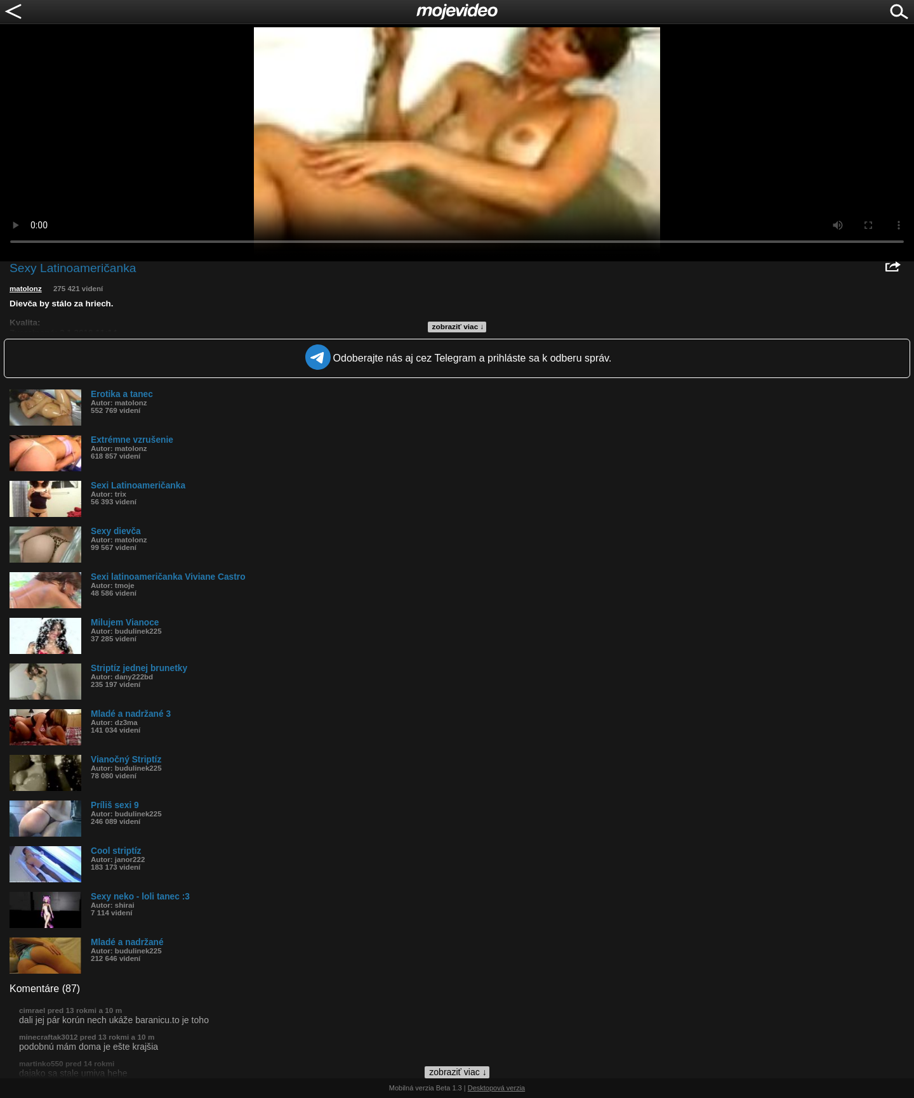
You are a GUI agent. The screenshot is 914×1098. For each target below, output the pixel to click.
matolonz (26, 288)
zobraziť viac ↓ (458, 326)
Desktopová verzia (497, 1088)
